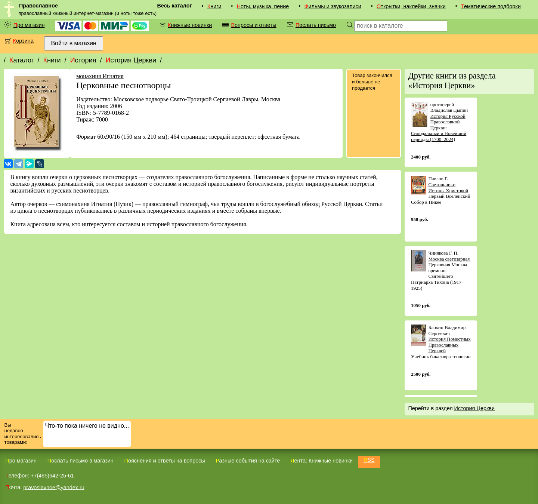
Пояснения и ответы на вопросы (164, 461)
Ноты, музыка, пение (263, 6)
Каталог (21, 60)
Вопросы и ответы (253, 25)
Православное (38, 6)
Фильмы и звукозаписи (332, 6)
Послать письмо (316, 25)
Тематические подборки (491, 6)
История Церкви (130, 60)
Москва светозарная (449, 259)
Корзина (23, 41)
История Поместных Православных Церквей (449, 344)
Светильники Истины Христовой (448, 187)
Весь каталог (174, 6)
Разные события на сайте (248, 461)
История (83, 60)
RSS (369, 460)
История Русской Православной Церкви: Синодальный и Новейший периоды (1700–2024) (438, 127)
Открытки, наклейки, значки (411, 6)
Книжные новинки (190, 25)
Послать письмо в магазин (80, 461)
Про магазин (29, 25)
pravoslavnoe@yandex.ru (53, 487)
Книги (214, 6)
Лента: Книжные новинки (322, 461)
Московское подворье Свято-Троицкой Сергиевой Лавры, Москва (197, 99)
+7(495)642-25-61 (52, 476)
